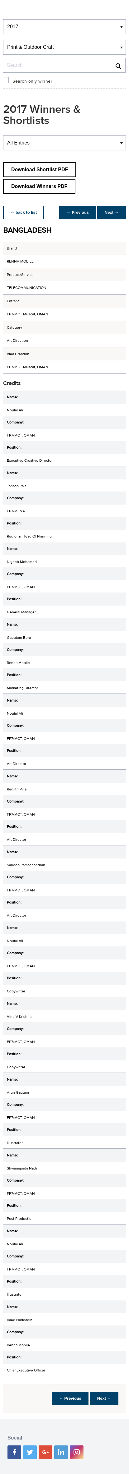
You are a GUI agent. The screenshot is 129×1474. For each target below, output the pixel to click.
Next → (111, 212)
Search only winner (32, 81)
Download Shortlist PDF (39, 169)
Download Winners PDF (39, 186)
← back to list (24, 212)
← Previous (77, 212)
